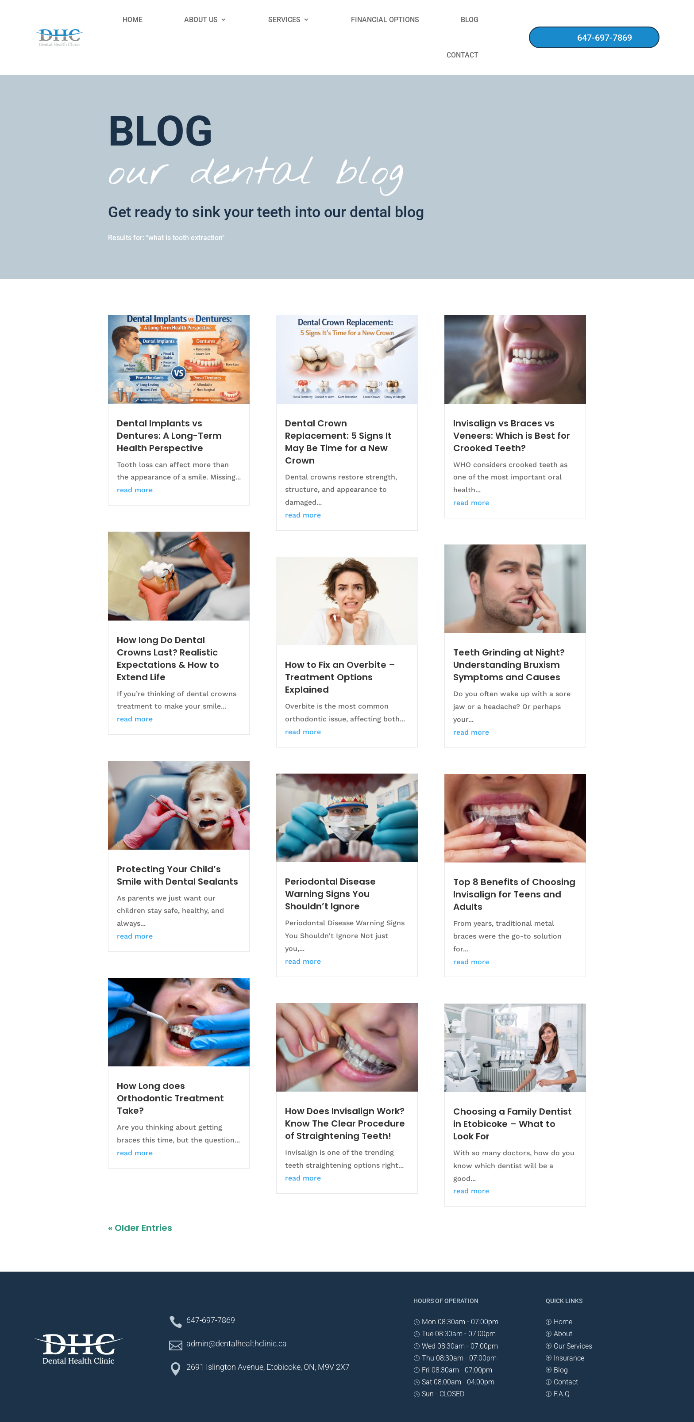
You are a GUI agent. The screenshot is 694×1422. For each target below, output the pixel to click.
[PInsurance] (565, 1358)
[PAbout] (559, 1334)
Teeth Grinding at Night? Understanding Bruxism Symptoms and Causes (509, 664)
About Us (201, 19)
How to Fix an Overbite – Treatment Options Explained (340, 677)
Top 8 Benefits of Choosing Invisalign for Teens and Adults (514, 894)
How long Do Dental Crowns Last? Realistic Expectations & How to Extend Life (168, 658)
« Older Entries (140, 1228)
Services (284, 19)
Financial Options (385, 19)
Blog (469, 19)
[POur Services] (569, 1346)
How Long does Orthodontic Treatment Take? (170, 1098)
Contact (462, 55)
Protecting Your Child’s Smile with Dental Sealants (177, 875)
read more (135, 490)
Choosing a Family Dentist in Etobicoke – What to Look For (512, 1123)
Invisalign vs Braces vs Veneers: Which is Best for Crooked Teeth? (511, 435)
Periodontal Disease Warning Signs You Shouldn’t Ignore (330, 893)
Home (133, 19)
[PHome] (559, 1322)
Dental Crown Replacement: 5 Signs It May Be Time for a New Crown (338, 442)
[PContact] (562, 1382)
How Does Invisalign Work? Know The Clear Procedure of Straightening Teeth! (345, 1123)
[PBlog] (557, 1370)
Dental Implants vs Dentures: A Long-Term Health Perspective (169, 435)
